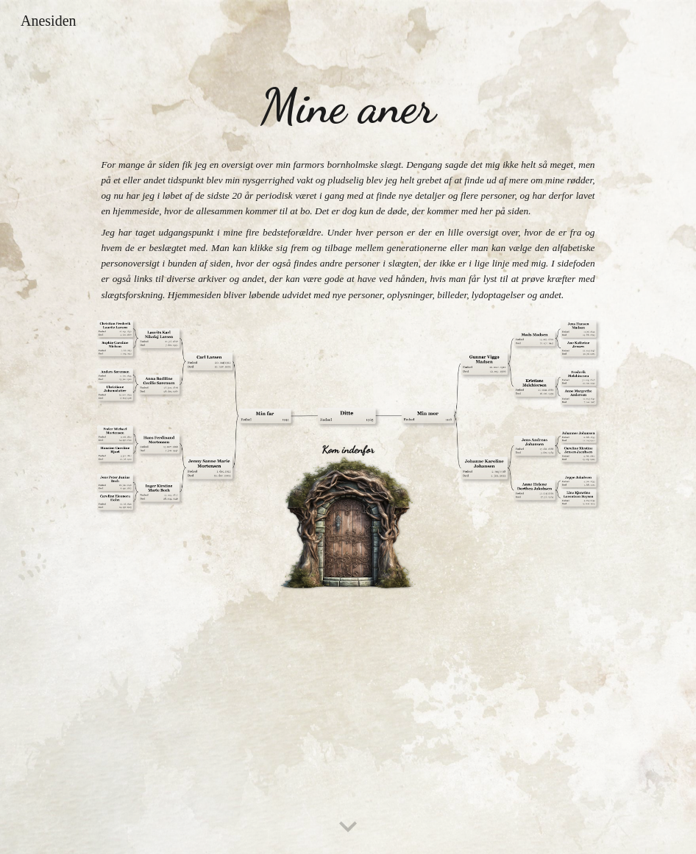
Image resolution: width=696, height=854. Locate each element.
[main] (347, 107)
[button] (348, 827)
